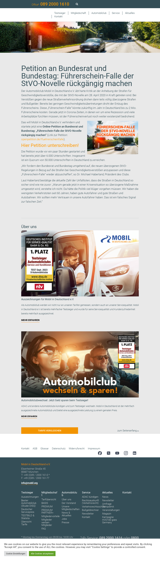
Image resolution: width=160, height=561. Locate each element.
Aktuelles (130, 13)
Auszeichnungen (30, 496)
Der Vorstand (69, 503)
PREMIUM (47, 506)
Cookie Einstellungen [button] (15, 553)
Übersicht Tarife (26, 523)
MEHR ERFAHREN (30, 320)
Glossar (44, 448)
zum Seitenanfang (128, 430)
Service (116, 13)
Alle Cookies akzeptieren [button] (42, 553)
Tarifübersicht (48, 499)
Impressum (94, 448)
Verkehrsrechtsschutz (93, 506)
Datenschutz (58, 448)
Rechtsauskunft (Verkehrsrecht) (90, 502)
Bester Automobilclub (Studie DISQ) (28, 503)
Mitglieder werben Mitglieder (46, 522)
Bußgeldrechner (90, 510)
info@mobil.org (29, 483)
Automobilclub (98, 13)
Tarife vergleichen (49, 430)
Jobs (64, 518)
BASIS (44, 503)
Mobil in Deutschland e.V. (46, 122)
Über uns (66, 499)
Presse (65, 522)
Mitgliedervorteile (50, 516)
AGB (35, 448)
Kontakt (58, 16)
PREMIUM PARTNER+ (47, 511)
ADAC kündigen (90, 496)
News (105, 496)
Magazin (106, 513)
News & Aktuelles (66, 514)
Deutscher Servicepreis (27, 511)
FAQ (43, 528)
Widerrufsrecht (77, 448)
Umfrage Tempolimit (108, 505)
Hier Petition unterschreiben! (50, 145)
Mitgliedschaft (78, 13)
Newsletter (88, 513)
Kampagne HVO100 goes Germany (109, 520)
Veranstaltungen (111, 510)
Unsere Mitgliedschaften (71, 508)
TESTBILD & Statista (27, 517)
